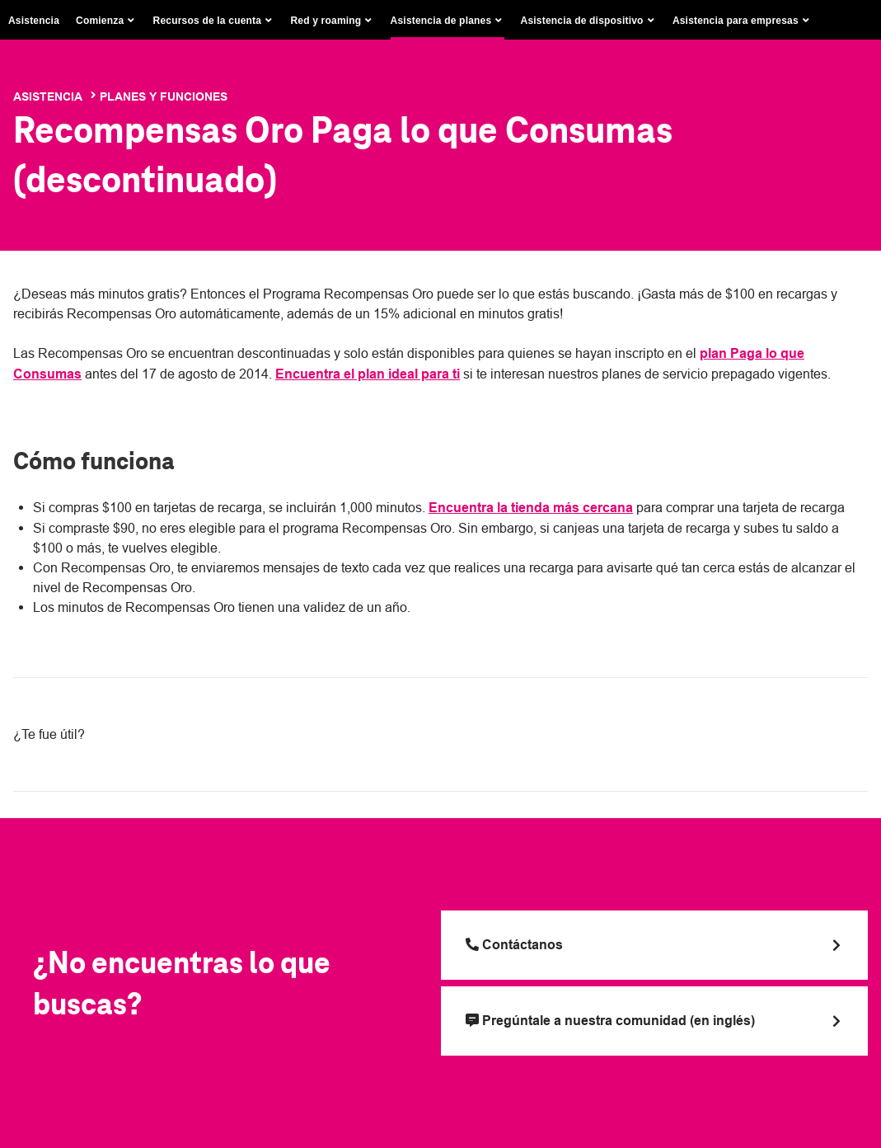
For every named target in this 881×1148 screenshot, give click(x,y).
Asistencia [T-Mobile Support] (47, 96)
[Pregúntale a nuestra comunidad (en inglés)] (655, 1021)
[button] (106, 20)
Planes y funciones (163, 96)
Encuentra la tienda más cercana (531, 507)
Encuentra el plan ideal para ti (367, 374)
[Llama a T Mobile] (655, 945)
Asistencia (33, 20)
